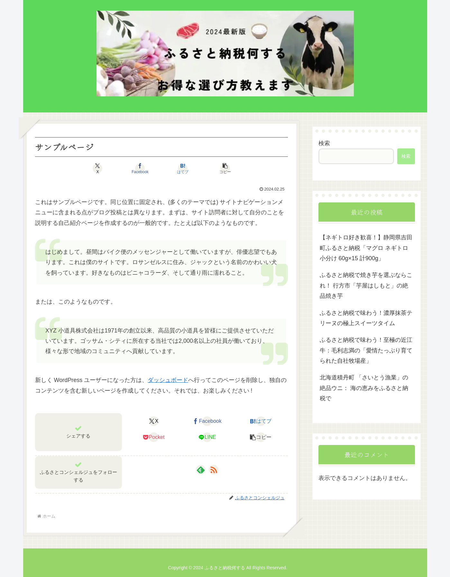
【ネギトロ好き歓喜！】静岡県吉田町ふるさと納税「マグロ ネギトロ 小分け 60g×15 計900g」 (366, 248)
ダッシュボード (168, 380)
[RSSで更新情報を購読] (213, 469)
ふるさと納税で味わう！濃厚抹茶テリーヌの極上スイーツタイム (366, 318)
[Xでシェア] (98, 168)
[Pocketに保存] (153, 437)
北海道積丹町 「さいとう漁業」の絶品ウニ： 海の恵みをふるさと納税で (364, 388)
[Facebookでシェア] (140, 168)
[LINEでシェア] (207, 437)
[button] (225, 168)
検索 (324, 143)
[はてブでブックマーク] (182, 168)
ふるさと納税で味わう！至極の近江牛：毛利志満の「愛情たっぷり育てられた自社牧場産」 (366, 350)
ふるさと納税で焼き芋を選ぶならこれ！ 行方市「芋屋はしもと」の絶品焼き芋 (366, 285)
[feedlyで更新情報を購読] (201, 469)
